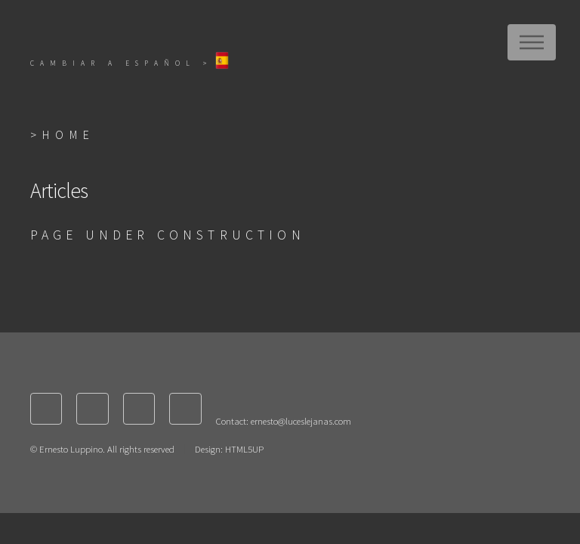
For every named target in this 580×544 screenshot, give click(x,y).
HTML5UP (244, 449)
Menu (532, 42)
